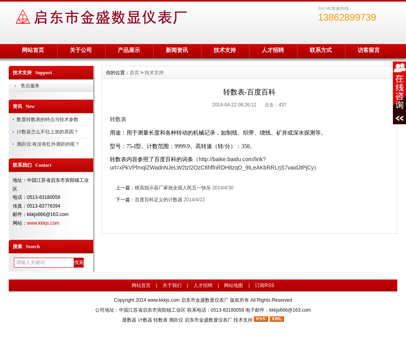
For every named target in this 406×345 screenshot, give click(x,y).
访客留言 (369, 50)
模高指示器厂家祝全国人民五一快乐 (173, 188)
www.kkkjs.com (43, 223)
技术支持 (225, 50)
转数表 (160, 320)
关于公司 (81, 50)
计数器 (145, 320)
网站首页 (33, 50)
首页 (134, 72)
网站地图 (233, 285)
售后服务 (30, 86)
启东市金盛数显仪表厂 (208, 320)
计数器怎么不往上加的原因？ (48, 132)
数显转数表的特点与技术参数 (48, 119)
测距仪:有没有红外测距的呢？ (48, 144)
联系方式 (321, 50)
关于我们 (172, 285)
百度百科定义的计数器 (158, 199)
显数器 (129, 320)
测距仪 (176, 320)
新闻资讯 (177, 50)
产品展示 (129, 50)
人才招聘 (273, 50)
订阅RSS (264, 285)
